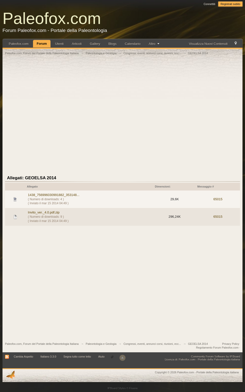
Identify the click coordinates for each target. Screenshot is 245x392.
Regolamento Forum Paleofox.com (217, 347)
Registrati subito (230, 3)
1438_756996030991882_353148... (54, 195)
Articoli (77, 43)
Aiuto (101, 356)
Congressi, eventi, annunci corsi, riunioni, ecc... (152, 343)
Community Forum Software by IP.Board (215, 356)
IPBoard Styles (117, 388)
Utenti (59, 43)
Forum (42, 43)
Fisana (133, 388)
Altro (154, 43)
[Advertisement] (59, 118)
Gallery (95, 43)
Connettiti (209, 3)
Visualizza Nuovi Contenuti (208, 43)
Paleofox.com (51, 18)
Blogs (112, 43)
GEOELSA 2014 (198, 343)
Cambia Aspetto (23, 356)
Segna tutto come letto (77, 356)
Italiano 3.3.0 (48, 356)
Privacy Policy (230, 343)
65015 (218, 199)
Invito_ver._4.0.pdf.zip (44, 212)
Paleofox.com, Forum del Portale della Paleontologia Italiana (42, 343)
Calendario (132, 43)
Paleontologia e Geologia (101, 343)
